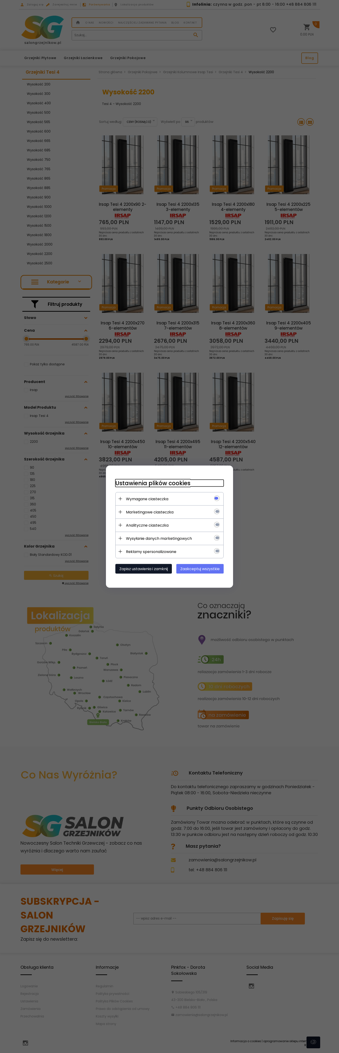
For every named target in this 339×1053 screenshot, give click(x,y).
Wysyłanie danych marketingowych (159, 538)
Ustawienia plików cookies (152, 483)
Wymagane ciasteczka (147, 498)
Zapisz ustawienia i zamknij (143, 568)
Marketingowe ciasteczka (150, 512)
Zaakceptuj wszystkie (200, 568)
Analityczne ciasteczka (147, 525)
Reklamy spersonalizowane (151, 551)
